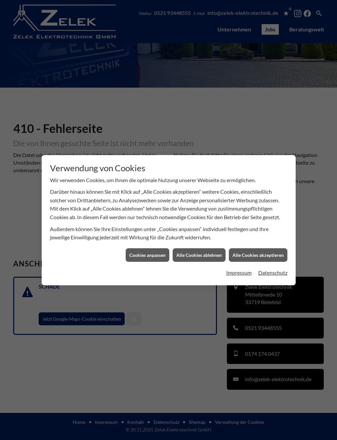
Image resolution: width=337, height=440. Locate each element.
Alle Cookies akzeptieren (258, 251)
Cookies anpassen (147, 251)
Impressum (239, 268)
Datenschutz (272, 268)
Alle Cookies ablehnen (199, 251)
